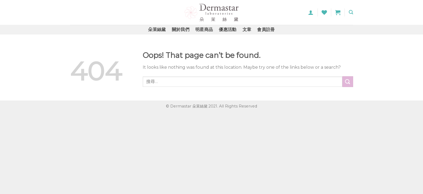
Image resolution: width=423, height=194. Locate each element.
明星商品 (204, 29)
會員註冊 (266, 29)
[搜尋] (351, 12)
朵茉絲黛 (157, 29)
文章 (247, 29)
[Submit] (347, 81)
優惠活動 (227, 29)
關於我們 (180, 29)
